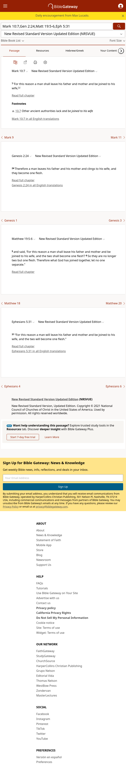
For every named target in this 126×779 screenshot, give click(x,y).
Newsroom (43, 560)
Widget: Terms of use (50, 633)
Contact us (43, 603)
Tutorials (42, 588)
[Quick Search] (56, 26)
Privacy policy (46, 608)
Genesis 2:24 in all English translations (37, 185)
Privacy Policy (11, 506)
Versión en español (49, 757)
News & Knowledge (49, 535)
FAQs (39, 583)
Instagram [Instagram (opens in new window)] (43, 719)
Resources (26, 50)
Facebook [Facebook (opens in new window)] (42, 714)
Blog (39, 555)
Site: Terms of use (48, 628)
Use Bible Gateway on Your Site (57, 593)
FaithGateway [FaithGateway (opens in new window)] (45, 651)
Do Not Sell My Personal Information (62, 618)
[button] (120, 6)
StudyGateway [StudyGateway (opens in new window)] (45, 656)
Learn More (52, 437)
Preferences (44, 762)
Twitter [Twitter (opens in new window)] (41, 734)
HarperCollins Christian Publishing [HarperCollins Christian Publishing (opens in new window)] (59, 666)
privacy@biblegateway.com (52, 506)
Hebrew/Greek (47, 50)
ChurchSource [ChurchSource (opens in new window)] (45, 661)
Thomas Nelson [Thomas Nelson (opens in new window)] (46, 681)
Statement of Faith (48, 540)
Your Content (70, 50)
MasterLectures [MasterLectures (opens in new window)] (46, 695)
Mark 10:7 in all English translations (35, 119)
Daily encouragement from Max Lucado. (62, 15)
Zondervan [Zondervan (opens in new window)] (43, 691)
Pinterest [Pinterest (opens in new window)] (42, 724)
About (40, 530)
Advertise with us (47, 598)
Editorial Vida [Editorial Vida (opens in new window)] (45, 676)
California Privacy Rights (53, 613)
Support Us (43, 565)
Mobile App (44, 545)
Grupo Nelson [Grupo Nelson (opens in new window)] (45, 671)
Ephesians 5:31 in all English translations (39, 351)
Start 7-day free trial (22, 437)
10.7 (18, 111)
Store (39, 550)
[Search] (119, 26)
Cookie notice (45, 623)
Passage (9, 50)
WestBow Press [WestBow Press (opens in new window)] (46, 686)
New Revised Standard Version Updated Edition (45, 399)
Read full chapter (23, 95)
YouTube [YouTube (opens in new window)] (42, 739)
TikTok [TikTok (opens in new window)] (40, 729)
